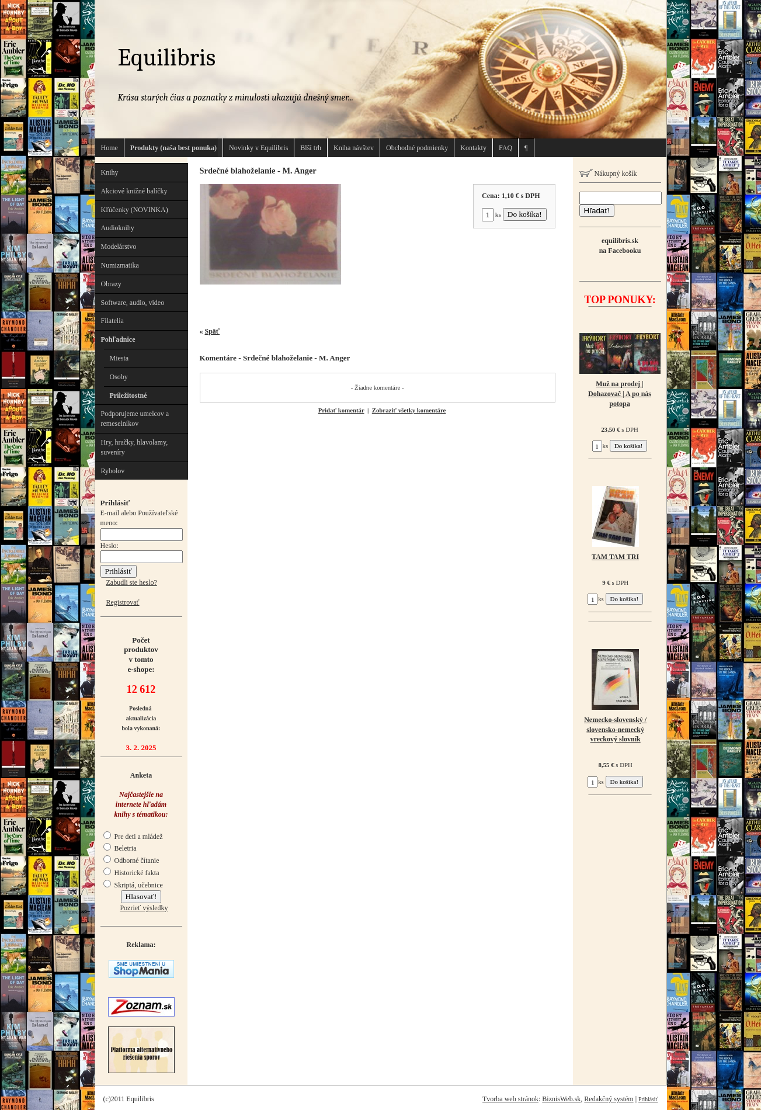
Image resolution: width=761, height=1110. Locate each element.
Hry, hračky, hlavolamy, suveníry (134, 447)
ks (491, 214)
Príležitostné (128, 395)
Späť (212, 331)
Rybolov (113, 471)
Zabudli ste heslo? (131, 582)
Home (109, 148)
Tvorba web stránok (510, 1099)
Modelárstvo (119, 246)
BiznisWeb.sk (561, 1099)
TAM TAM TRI (615, 557)
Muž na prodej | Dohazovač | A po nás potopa (619, 394)
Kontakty (473, 148)
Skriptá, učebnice (133, 885)
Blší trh (310, 148)
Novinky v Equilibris (258, 148)
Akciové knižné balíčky (134, 191)
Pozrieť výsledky (144, 908)
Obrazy (111, 284)
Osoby (119, 377)
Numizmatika (120, 265)
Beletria (120, 848)
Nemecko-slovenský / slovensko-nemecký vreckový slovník (615, 730)
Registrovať (123, 602)
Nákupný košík (608, 173)
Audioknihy (117, 228)
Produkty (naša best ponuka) (173, 148)
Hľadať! (597, 210)
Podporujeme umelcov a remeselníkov (135, 419)
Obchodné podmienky (417, 148)
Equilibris (167, 57)
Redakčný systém (608, 1099)
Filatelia (112, 321)
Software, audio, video (133, 303)
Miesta (119, 358)
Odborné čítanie (131, 860)
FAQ (505, 148)
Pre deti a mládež (133, 836)
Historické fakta (131, 873)
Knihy (110, 172)
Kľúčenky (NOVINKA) (134, 210)
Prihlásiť (648, 1099)
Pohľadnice (118, 339)
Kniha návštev (353, 148)
